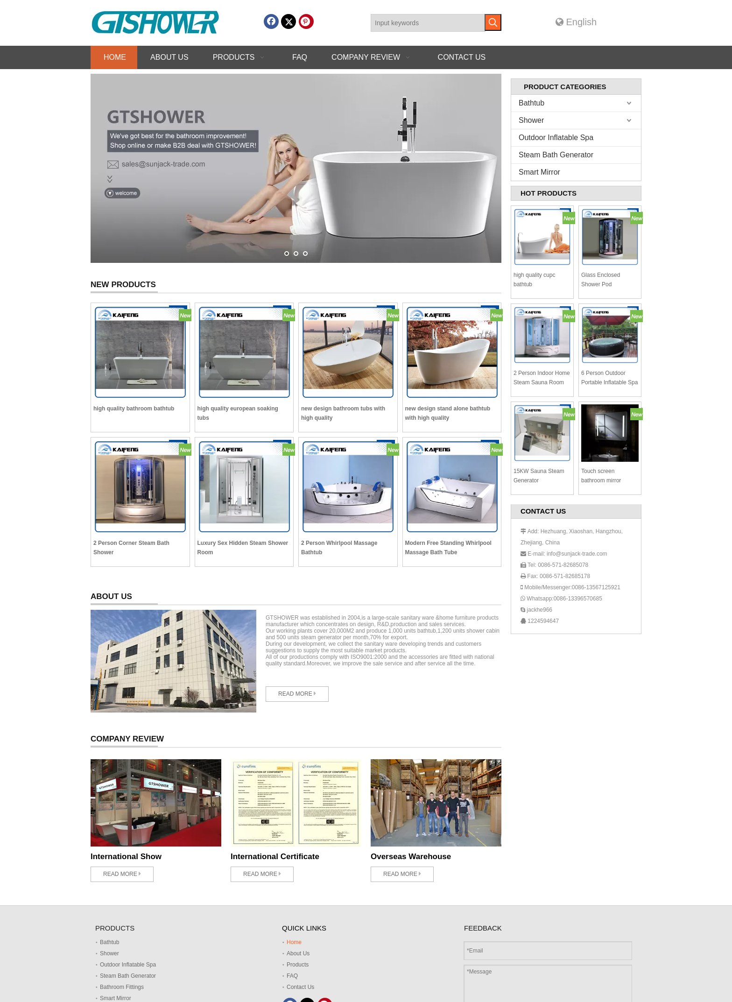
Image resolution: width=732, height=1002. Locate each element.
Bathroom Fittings (122, 987)
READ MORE (297, 693)
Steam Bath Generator (556, 155)
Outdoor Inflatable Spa (556, 137)
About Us (298, 953)
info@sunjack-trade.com (577, 553)
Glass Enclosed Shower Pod (600, 280)
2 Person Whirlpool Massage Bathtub (339, 548)
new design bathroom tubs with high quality (343, 413)
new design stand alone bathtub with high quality (448, 413)
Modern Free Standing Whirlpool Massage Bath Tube (448, 548)
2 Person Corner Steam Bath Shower (131, 548)
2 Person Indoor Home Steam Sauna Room (542, 378)
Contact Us (300, 987)
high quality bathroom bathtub (133, 408)
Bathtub (531, 103)
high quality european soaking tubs (237, 413)
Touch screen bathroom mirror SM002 (601, 476)
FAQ (292, 976)
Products (298, 964)
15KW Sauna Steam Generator (539, 476)
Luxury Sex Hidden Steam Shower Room (243, 548)
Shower (531, 120)
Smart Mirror (539, 172)
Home (294, 942)
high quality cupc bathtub (534, 280)
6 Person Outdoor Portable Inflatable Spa (609, 378)
